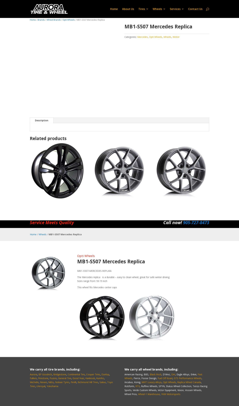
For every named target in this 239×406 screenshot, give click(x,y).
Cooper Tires (93, 374)
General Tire (64, 378)
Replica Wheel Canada (189, 382)
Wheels (157, 9)
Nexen (43, 382)
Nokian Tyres (62, 382)
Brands (41, 19)
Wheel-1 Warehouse (149, 394)
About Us (128, 9)
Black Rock (155, 374)
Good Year (78, 378)
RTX (137, 386)
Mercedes (142, 36)
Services (175, 9)
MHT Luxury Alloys (152, 382)
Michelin (34, 382)
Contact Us (195, 9)
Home (114, 9)
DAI (173, 374)
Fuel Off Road (165, 378)
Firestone (43, 378)
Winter (176, 36)
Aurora (33, 374)
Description (41, 120)
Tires (141, 9)
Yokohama (52, 386)
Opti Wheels (69, 19)
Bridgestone (59, 374)
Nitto (51, 382)
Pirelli (73, 382)
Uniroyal (41, 386)
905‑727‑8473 (196, 222)
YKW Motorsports (170, 394)
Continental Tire (76, 374)
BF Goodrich (45, 374)
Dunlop (105, 374)
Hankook (90, 378)
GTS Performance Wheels (187, 378)
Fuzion (53, 378)
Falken (33, 378)
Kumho (100, 378)
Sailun (103, 382)
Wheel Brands (54, 19)
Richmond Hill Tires (88, 382)
